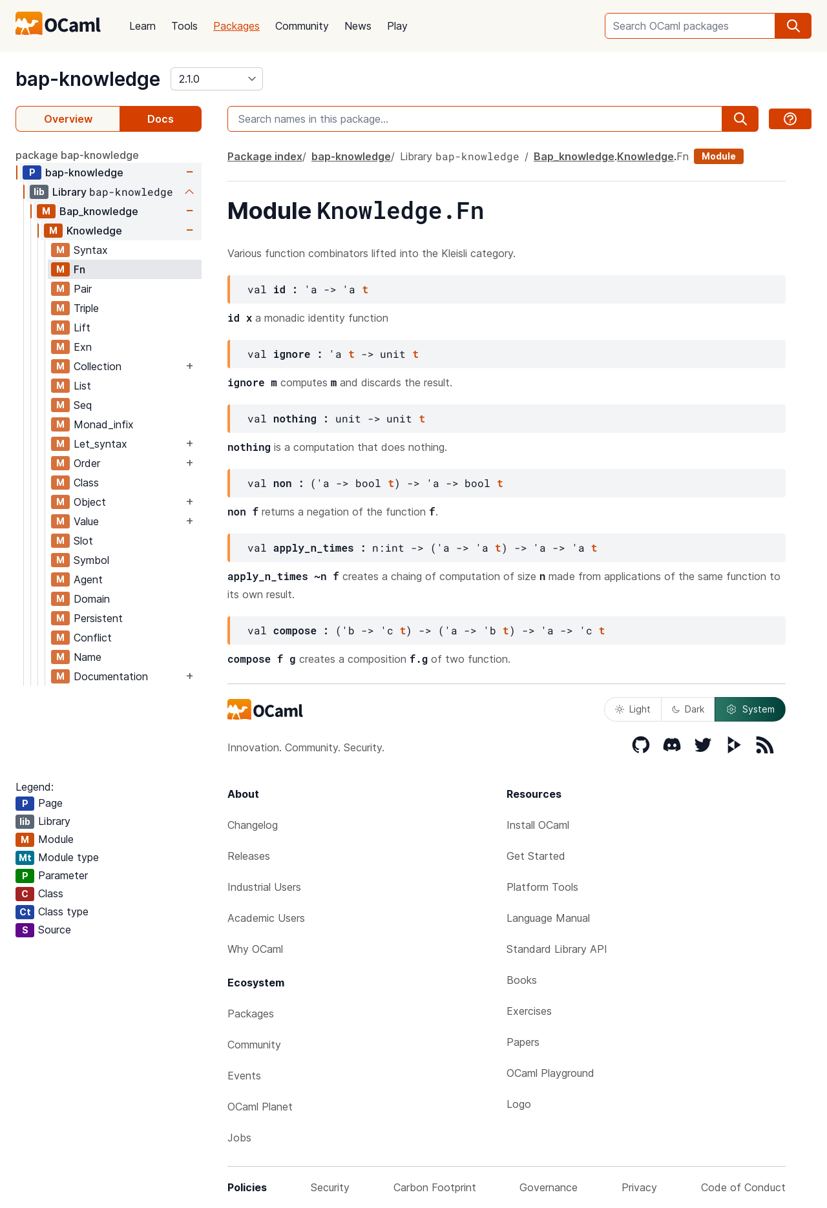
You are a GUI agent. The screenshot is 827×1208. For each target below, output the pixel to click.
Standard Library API (557, 948)
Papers (523, 1042)
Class (86, 482)
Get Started (536, 855)
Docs (160, 118)
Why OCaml (255, 948)
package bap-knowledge (77, 155)
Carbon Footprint (434, 1187)
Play (397, 25)
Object (90, 501)
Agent (88, 579)
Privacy (639, 1187)
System (750, 709)
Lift (82, 327)
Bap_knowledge (98, 211)
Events (244, 1075)
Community (302, 25)
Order (87, 463)
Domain (92, 598)
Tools (184, 25)
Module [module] (719, 156)
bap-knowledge (88, 78)
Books (522, 980)
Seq (83, 405)
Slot (83, 540)
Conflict (93, 637)
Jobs (239, 1137)
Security (330, 1187)
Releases (248, 855)
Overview (68, 118)
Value (86, 521)
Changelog (252, 824)
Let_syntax (100, 443)
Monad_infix (104, 424)
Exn (83, 346)
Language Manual (548, 917)
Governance (548, 1187)
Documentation (111, 676)
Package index (264, 156)
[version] (217, 78)
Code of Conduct (743, 1187)
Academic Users (266, 917)
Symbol (91, 560)
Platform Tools (542, 886)
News (358, 25)
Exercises (529, 1011)
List (82, 385)
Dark (688, 708)
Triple (86, 308)
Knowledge (94, 230)
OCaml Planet (260, 1106)
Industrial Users (264, 886)
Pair (83, 288)
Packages (236, 25)
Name (87, 657)
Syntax (91, 250)
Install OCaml (538, 824)
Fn (79, 269)
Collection (97, 366)
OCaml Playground (550, 1073)
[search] (793, 26)
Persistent (98, 618)
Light (633, 708)
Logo (519, 1104)
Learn (142, 25)
